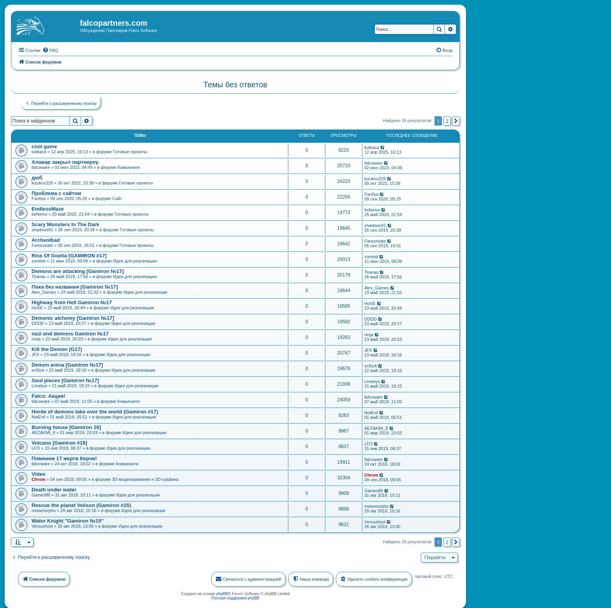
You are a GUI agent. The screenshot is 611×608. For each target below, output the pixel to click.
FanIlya (39, 197)
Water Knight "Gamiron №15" (68, 520)
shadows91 (42, 229)
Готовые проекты (130, 151)
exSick (38, 369)
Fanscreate (42, 244)
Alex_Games (44, 291)
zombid (38, 260)
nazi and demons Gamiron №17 (70, 333)
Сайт (117, 197)
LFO (36, 447)
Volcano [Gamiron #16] (59, 442)
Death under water (54, 489)
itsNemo (39, 213)
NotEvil (38, 416)
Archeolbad (46, 239)
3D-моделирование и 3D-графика (145, 478)
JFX (35, 353)
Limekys (39, 385)
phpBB (222, 593)
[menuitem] (50, 49)
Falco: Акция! (48, 395)
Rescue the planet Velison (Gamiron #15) (81, 504)
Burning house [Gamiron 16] (66, 426)
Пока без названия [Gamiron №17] (75, 286)
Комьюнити (129, 166)
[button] (456, 120)
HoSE (37, 307)
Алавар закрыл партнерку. (65, 161)
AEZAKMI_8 (43, 431)
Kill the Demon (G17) (57, 348)
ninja (36, 338)
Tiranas (39, 275)
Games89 (41, 494)
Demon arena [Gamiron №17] (67, 364)
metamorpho (44, 509)
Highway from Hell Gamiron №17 (72, 302)
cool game (44, 146)
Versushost (42, 525)
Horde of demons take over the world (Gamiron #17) (95, 411)
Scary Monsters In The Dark (65, 224)
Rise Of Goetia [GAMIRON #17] (69, 255)
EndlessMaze (48, 208)
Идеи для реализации (135, 260)
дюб (37, 177)
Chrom (38, 478)
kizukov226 (42, 182)
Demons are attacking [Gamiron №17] (78, 270)
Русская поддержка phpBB (235, 597)
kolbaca (39, 151)
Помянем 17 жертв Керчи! (64, 458)
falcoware (41, 166)
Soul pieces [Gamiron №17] (65, 380)
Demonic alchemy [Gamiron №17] (73, 317)
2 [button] (447, 120)
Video (39, 473)
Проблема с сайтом (56, 192)
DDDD (38, 322)
